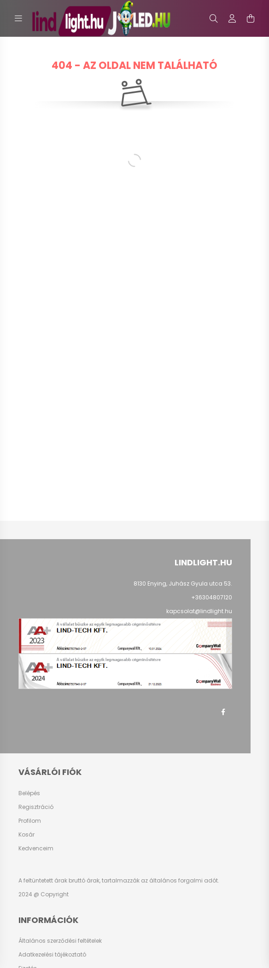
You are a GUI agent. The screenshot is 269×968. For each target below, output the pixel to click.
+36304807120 (211, 597)
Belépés (29, 793)
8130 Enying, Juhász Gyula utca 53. (183, 583)
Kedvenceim (35, 848)
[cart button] (250, 18)
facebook (223, 712)
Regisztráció (35, 807)
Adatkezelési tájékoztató (52, 954)
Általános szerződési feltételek (60, 941)
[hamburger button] (18, 18)
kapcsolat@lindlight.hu (199, 611)
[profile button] (232, 18)
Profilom (29, 821)
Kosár (26, 834)
